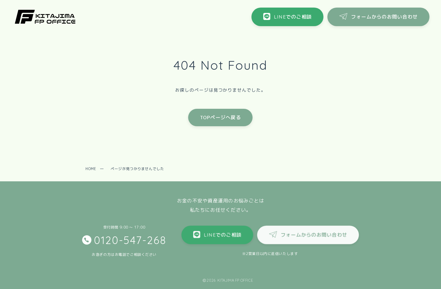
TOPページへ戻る (220, 117)
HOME (91, 168)
